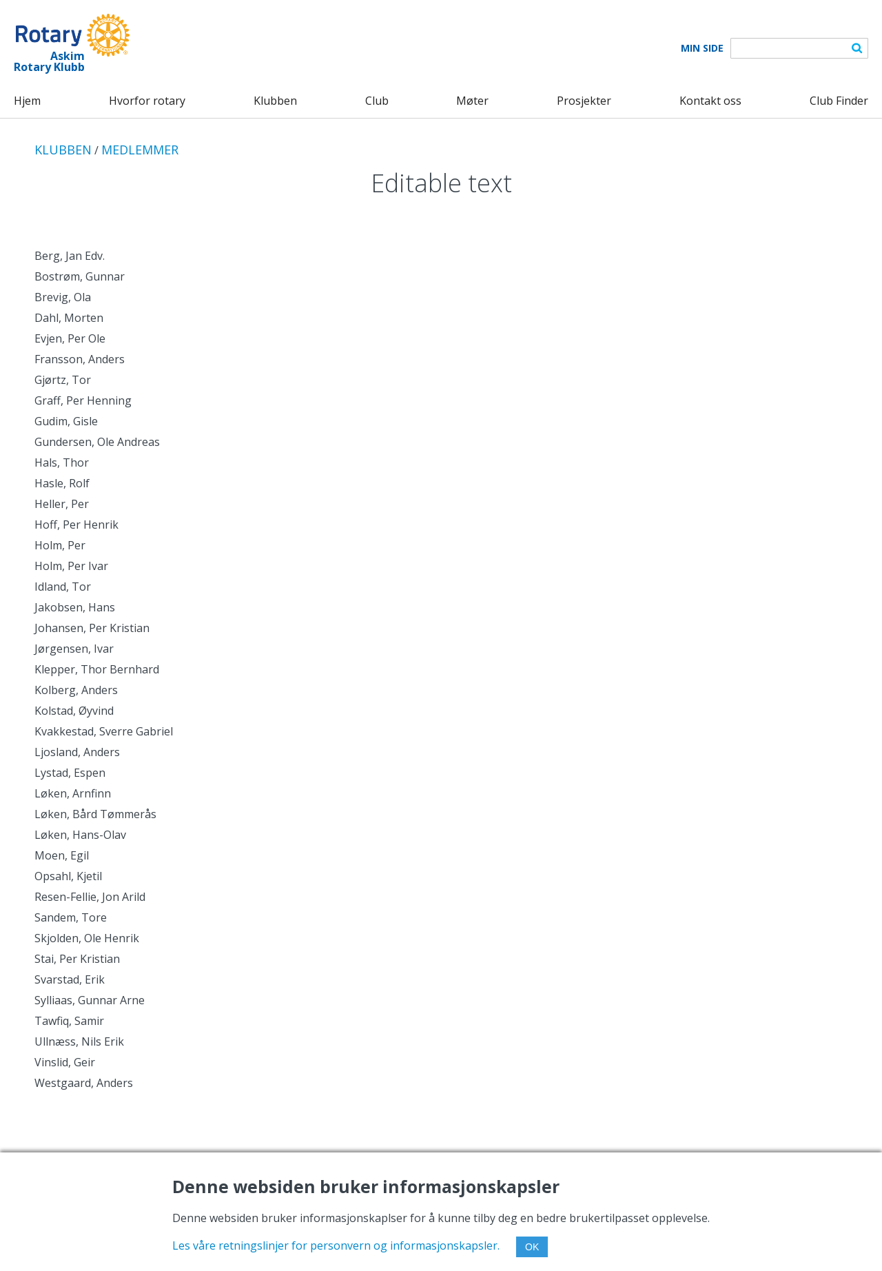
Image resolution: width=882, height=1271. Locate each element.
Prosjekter (584, 100)
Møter (472, 100)
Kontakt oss (710, 100)
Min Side (702, 48)
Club (377, 100)
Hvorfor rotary (147, 100)
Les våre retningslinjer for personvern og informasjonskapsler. (336, 1245)
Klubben (275, 100)
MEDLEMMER (139, 149)
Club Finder (839, 100)
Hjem (27, 100)
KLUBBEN (63, 149)
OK (532, 1246)
